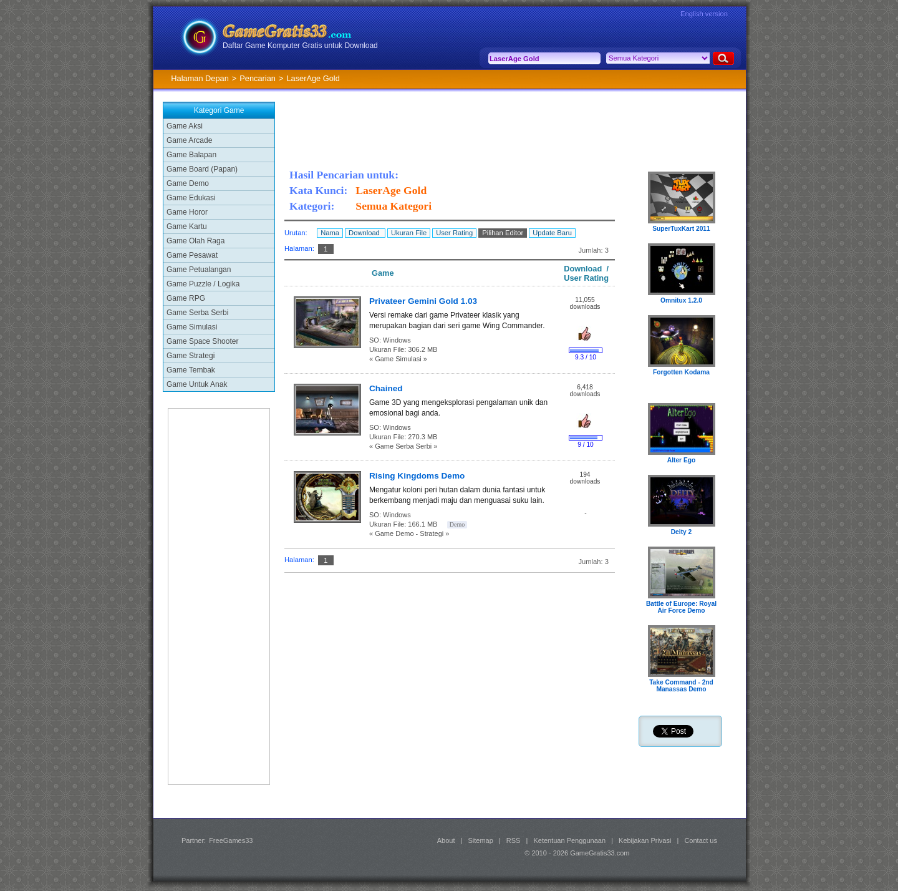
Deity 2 (681, 531)
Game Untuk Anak (197, 384)
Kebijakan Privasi (645, 840)
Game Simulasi (192, 327)
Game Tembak (191, 370)
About (446, 840)
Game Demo (188, 183)
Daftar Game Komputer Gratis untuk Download (300, 45)
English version (704, 13)
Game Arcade (189, 140)
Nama (330, 232)
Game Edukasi (191, 197)
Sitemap (480, 840)
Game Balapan (191, 154)
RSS (513, 840)
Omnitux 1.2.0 (681, 300)
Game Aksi (185, 126)
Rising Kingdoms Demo (417, 475)
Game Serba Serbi (197, 312)
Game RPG (186, 298)
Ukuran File (409, 232)
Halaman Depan (199, 78)
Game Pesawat (192, 255)
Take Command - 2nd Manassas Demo (681, 686)
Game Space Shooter (202, 341)
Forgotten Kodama (681, 372)
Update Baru (552, 232)
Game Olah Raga (195, 240)
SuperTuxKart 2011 (681, 228)
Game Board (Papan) (202, 169)
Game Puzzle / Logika (203, 284)
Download (365, 232)
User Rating (454, 232)
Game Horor (187, 212)
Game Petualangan (199, 269)
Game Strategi (191, 355)
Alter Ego (681, 460)
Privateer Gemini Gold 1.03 (423, 301)
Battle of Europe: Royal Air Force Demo (681, 607)
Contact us (700, 840)
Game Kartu (187, 226)
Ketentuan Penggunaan (569, 840)
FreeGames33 (231, 840)
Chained (386, 388)
